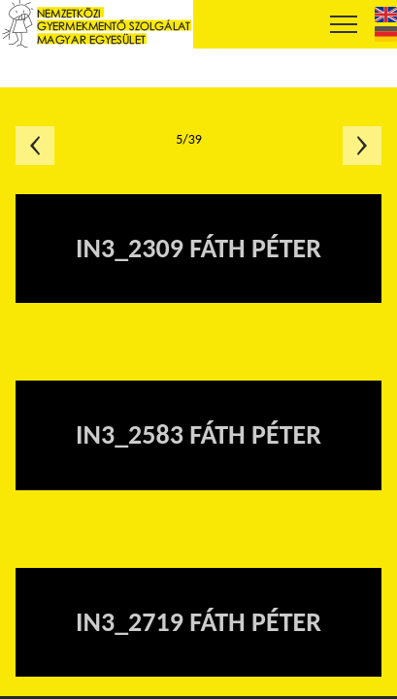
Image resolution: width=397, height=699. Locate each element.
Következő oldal (362, 145)
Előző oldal (35, 145)
